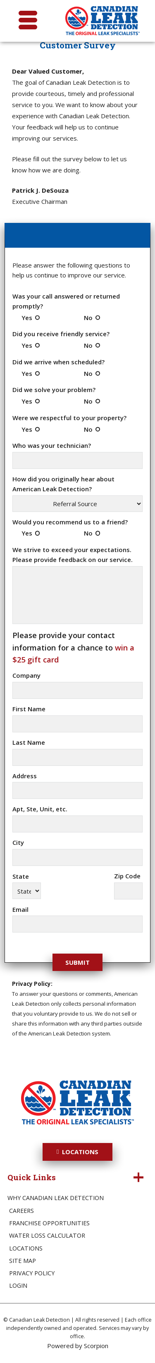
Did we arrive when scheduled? (58, 362)
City (18, 842)
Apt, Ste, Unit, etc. (39, 809)
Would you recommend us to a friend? (70, 522)
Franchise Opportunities (49, 1223)
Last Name (28, 742)
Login (18, 1285)
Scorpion (96, 1345)
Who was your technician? (51, 445)
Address (24, 776)
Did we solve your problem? (53, 389)
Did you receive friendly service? (61, 334)
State (20, 876)
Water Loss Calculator (47, 1235)
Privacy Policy (32, 1273)
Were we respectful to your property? (69, 418)
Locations (77, 1152)
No (88, 317)
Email (20, 909)
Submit (77, 962)
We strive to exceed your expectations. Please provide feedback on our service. (72, 554)
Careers (21, 1211)
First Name (28, 709)
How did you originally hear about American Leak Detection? (63, 484)
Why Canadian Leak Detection (55, 1198)
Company (26, 675)
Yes (26, 317)
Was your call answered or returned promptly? (66, 301)
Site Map (22, 1261)
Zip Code (127, 876)
